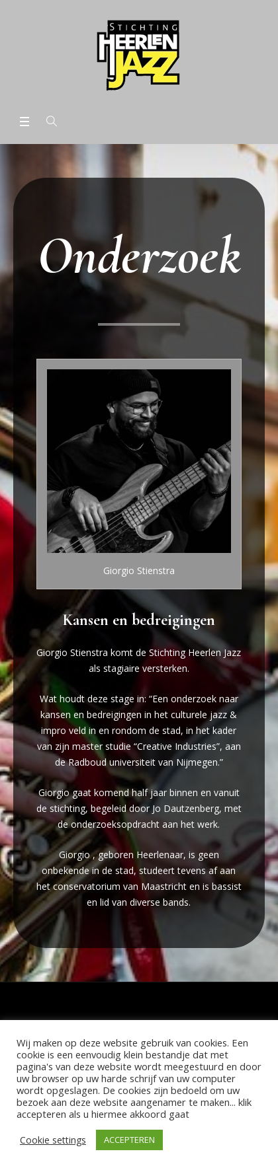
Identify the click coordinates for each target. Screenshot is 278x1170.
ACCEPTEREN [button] (129, 1140)
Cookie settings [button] (53, 1140)
